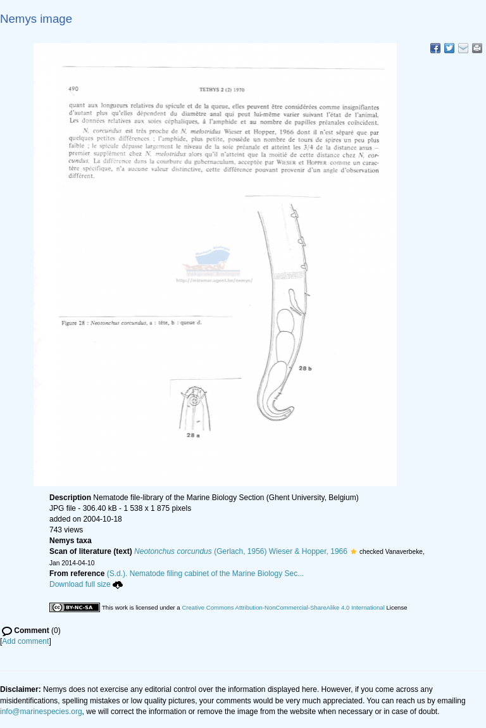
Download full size (86, 584)
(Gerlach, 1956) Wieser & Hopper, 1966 (240, 551)
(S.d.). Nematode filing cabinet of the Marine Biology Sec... (205, 573)
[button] (353, 551)
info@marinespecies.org (41, 711)
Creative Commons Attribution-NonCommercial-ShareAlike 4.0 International (283, 607)
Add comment (25, 641)
